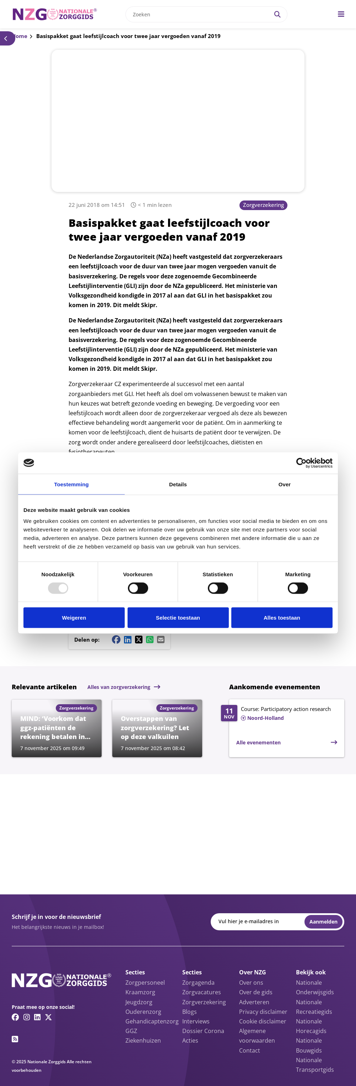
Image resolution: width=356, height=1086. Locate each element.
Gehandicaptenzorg (152, 1021)
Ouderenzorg (143, 1012)
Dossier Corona (203, 1031)
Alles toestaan (282, 618)
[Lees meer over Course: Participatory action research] (279, 714)
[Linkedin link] (37, 1017)
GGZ (131, 1031)
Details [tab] (178, 484)
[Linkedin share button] (127, 639)
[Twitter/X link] (48, 1017)
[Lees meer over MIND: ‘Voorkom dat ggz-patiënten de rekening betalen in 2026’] (57, 728)
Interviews (196, 1021)
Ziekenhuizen (143, 1040)
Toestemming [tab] (71, 484)
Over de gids (256, 992)
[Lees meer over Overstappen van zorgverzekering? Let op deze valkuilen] (157, 728)
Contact (249, 1050)
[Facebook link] (15, 1017)
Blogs (189, 1012)
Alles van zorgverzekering (118, 687)
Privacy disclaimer (263, 1012)
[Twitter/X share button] (138, 639)
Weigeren (74, 618)
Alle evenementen (258, 742)
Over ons (251, 982)
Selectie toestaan (178, 618)
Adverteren (254, 1002)
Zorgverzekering (263, 204)
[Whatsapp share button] (149, 639)
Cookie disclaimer (262, 1021)
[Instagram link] (26, 1017)
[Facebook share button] (116, 639)
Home (19, 35)
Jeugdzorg (138, 1002)
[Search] (277, 14)
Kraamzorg (140, 992)
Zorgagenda (198, 982)
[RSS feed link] (15, 1039)
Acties (190, 1040)
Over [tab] (285, 484)
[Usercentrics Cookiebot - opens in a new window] (301, 463)
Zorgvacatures (201, 992)
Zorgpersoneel (145, 982)
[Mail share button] (160, 639)
